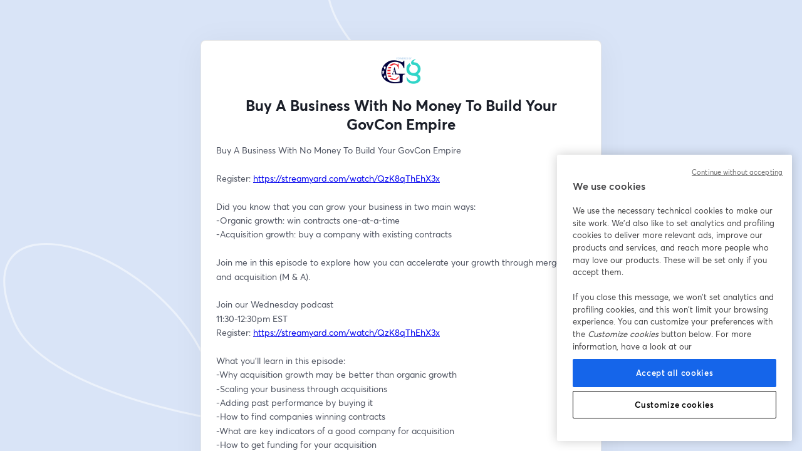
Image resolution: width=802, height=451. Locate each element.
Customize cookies (674, 404)
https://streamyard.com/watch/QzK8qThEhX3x (346, 178)
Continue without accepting (737, 172)
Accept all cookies (675, 372)
